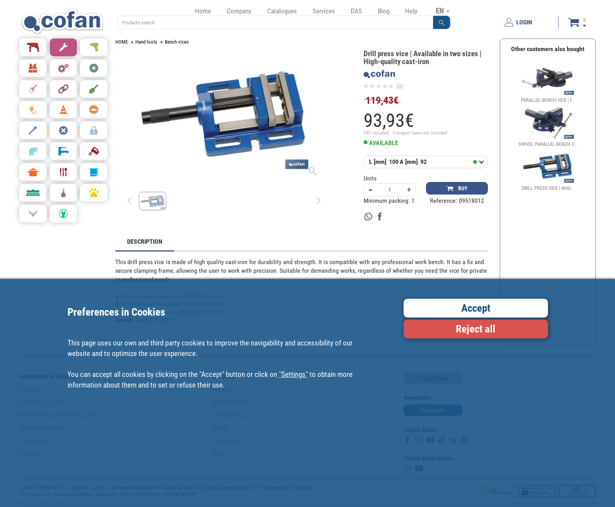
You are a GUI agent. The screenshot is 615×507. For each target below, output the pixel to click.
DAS (356, 11)
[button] (441, 22)
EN (442, 10)
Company (239, 11)
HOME (121, 42)
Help (411, 11)
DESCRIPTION (144, 241)
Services (324, 11)
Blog (383, 11)
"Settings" (293, 374)
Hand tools (146, 42)
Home (203, 11)
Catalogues (282, 11)
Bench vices (177, 42)
